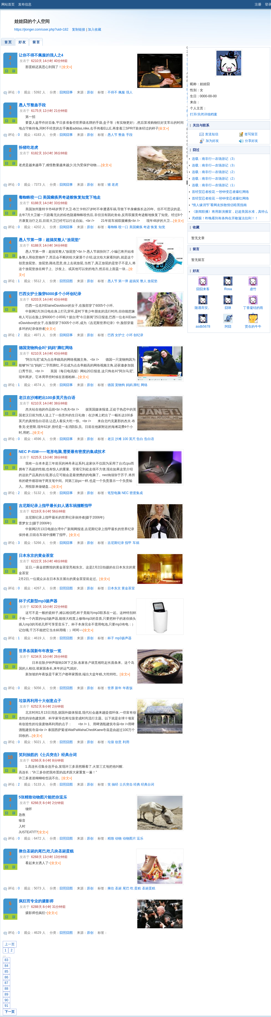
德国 (111, 385)
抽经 (115, 784)
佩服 (121, 92)
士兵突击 (126, 784)
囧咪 (228, 302)
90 (6, 1000)
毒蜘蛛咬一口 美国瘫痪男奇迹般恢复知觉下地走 (60, 197)
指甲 (128, 543)
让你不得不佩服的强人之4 (41, 55)
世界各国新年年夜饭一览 (40, 651)
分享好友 (251, 141)
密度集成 (136, 493)
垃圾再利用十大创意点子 (40, 700)
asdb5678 (203, 321)
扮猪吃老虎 (28, 147)
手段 (129, 135)
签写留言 (251, 134)
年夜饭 (128, 688)
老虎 (115, 185)
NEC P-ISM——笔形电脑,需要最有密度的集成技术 (62, 451)
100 (125, 439)
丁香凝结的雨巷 (253, 305)
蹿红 (136, 385)
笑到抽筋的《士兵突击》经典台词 (48, 754)
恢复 (154, 227)
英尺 (132, 439)
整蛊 (121, 135)
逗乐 (140, 838)
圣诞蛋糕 (148, 888)
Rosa (228, 283)
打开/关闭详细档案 (203, 114)
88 (6, 989)
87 (6, 983)
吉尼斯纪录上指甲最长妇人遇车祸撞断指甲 (55, 505)
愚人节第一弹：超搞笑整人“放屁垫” (50, 240)
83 (6, 960)
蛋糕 (137, 888)
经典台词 (147, 784)
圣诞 (118, 888)
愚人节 (112, 135)
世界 (111, 688)
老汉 (111, 439)
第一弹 (123, 281)
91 (6, 1006)
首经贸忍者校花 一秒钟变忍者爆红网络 (220, 192)
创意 (118, 742)
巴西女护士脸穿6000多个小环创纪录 (50, 294)
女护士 (120, 335)
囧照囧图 (66, 281)
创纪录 (138, 335)
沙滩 (118, 439)
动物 (118, 838)
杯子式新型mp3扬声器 (38, 601)
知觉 (162, 227)
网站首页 (8, 4)
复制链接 (78, 29)
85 (6, 971)
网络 (144, 385)
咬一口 (123, 227)
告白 (139, 439)
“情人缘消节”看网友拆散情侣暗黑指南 (219, 205)
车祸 (136, 543)
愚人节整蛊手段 (32, 105)
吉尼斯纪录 (116, 543)
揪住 (111, 888)
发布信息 (24, 4)
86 (6, 977)
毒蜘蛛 (112, 227)
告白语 (149, 439)
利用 (126, 742)
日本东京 (114, 588)
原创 (90, 92)
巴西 (111, 335)
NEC (125, 493)
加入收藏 (94, 29)
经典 (136, 784)
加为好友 (212, 141)
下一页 (10, 1012)
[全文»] (67, 67)
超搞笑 (134, 281)
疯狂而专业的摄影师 (36, 901)
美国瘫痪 (136, 227)
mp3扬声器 (123, 638)
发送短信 (211, 134)
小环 (129, 335)
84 (6, 966)
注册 (258, 4)
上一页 (10, 944)
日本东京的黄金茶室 (36, 555)
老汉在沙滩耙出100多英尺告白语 (47, 397)
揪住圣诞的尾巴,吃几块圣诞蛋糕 (46, 851)
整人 (143, 281)
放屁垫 (152, 281)
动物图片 (129, 838)
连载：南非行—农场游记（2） (214, 172)
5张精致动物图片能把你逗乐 (43, 797)
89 (6, 994)
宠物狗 (120, 385)
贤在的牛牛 (253, 321)
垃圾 (111, 742)
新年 (118, 688)
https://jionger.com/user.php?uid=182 (41, 29)
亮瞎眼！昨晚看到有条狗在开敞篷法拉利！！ (225, 218)
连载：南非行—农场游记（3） (214, 159)
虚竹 (253, 283)
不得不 (112, 92)
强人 (129, 92)
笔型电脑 (114, 493)
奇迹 (146, 227)
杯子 (111, 638)
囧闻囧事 (66, 92)
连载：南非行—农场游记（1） (214, 185)
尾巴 (126, 888)
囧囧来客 (203, 283)
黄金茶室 (128, 588)
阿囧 (228, 321)
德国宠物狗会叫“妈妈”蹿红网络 (46, 348)
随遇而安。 (203, 302)
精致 (111, 838)
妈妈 (129, 385)
